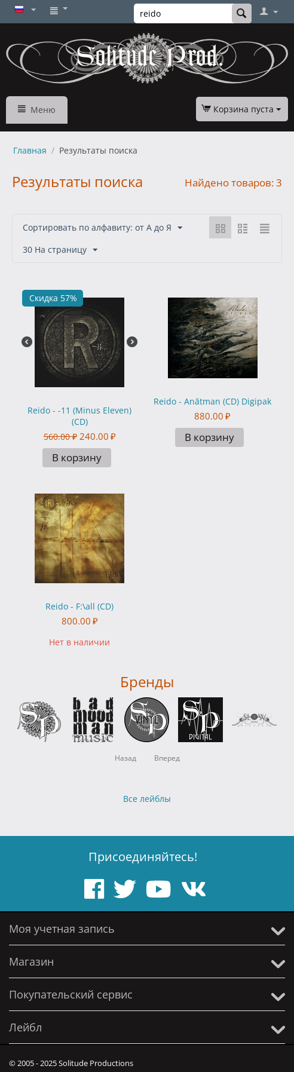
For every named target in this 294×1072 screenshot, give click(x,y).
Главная (30, 150)
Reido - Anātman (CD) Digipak (212, 401)
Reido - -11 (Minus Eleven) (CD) (79, 416)
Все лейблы (147, 798)
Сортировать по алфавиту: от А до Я (102, 228)
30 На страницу (60, 250)
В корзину (77, 457)
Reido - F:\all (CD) (79, 606)
